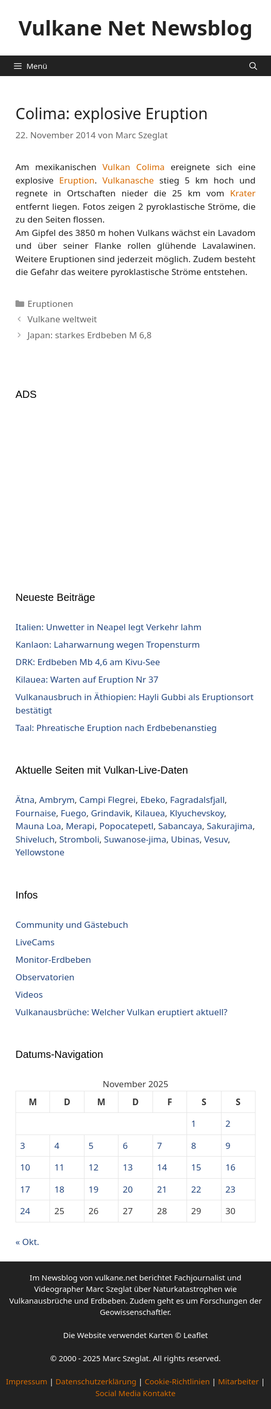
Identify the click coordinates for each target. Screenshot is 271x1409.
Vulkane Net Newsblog (135, 27)
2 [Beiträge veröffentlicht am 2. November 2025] (228, 1123)
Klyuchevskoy (197, 813)
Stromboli (79, 839)
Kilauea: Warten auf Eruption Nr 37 (86, 679)
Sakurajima (229, 826)
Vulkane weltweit (62, 319)
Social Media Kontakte (135, 1393)
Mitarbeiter (238, 1381)
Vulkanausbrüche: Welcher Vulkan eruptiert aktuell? (121, 1012)
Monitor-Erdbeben (53, 959)
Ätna (25, 800)
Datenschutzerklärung (96, 1381)
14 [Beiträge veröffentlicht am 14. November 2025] (162, 1167)
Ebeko (152, 800)
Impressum (26, 1381)
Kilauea (150, 813)
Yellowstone (39, 852)
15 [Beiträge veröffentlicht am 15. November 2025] (196, 1167)
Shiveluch (35, 839)
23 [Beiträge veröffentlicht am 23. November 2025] (230, 1189)
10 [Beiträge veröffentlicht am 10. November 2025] (25, 1167)
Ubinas (185, 839)
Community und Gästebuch (71, 924)
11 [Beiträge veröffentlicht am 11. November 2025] (59, 1167)
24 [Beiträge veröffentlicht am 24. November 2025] (25, 1211)
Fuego (74, 813)
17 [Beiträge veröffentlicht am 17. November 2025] (25, 1189)
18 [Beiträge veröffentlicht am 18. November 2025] (59, 1189)
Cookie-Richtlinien (177, 1381)
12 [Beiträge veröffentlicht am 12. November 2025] (93, 1167)
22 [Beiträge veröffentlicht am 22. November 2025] (196, 1189)
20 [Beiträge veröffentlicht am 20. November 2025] (127, 1189)
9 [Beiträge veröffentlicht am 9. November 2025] (228, 1145)
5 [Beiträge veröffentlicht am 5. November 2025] (91, 1145)
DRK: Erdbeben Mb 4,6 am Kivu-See (87, 662)
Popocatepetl (126, 826)
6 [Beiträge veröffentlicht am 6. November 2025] (125, 1145)
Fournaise (35, 813)
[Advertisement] (135, 489)
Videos (29, 994)
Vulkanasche (128, 180)
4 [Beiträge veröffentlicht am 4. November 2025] (56, 1145)
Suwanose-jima (135, 839)
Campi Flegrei (107, 800)
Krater (243, 193)
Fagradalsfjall (197, 800)
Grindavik (110, 813)
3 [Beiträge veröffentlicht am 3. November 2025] (22, 1145)
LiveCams (35, 942)
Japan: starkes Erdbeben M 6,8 (89, 335)
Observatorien (45, 977)
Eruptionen (50, 303)
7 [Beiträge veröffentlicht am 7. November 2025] (159, 1145)
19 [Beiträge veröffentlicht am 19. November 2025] (93, 1189)
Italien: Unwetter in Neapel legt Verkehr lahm (108, 627)
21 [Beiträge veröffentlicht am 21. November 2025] (162, 1189)
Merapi (80, 826)
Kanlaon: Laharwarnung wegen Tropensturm (107, 644)
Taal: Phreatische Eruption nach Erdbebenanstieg (116, 728)
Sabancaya (180, 826)
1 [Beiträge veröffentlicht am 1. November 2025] (193, 1123)
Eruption (77, 180)
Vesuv (216, 839)
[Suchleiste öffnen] (253, 66)
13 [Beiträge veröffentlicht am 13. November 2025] (127, 1167)
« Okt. (27, 1242)
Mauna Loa (38, 826)
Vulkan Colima (134, 167)
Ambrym (57, 800)
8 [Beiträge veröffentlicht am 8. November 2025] (193, 1145)
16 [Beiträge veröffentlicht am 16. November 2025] (230, 1167)
